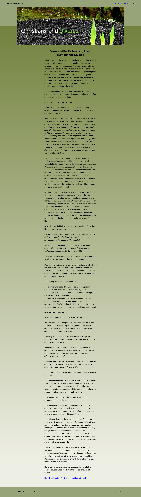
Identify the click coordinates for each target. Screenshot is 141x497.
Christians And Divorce (15, 4)
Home (117, 3)
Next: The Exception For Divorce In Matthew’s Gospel (66, 478)
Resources (125, 3)
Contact (134, 3)
